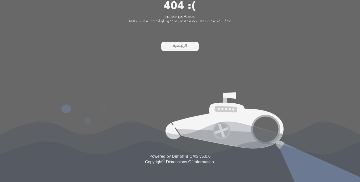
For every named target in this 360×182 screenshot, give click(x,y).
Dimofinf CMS (185, 156)
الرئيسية (180, 46)
